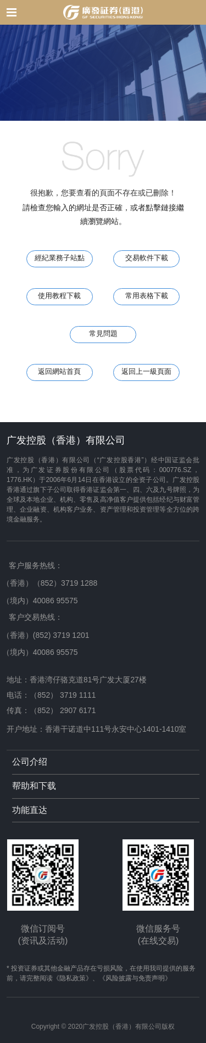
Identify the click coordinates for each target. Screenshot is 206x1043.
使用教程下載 (59, 296)
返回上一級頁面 (146, 371)
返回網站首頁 (59, 371)
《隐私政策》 (72, 978)
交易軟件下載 (146, 258)
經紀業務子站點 (60, 258)
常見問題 (103, 334)
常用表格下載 (146, 296)
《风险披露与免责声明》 (135, 978)
